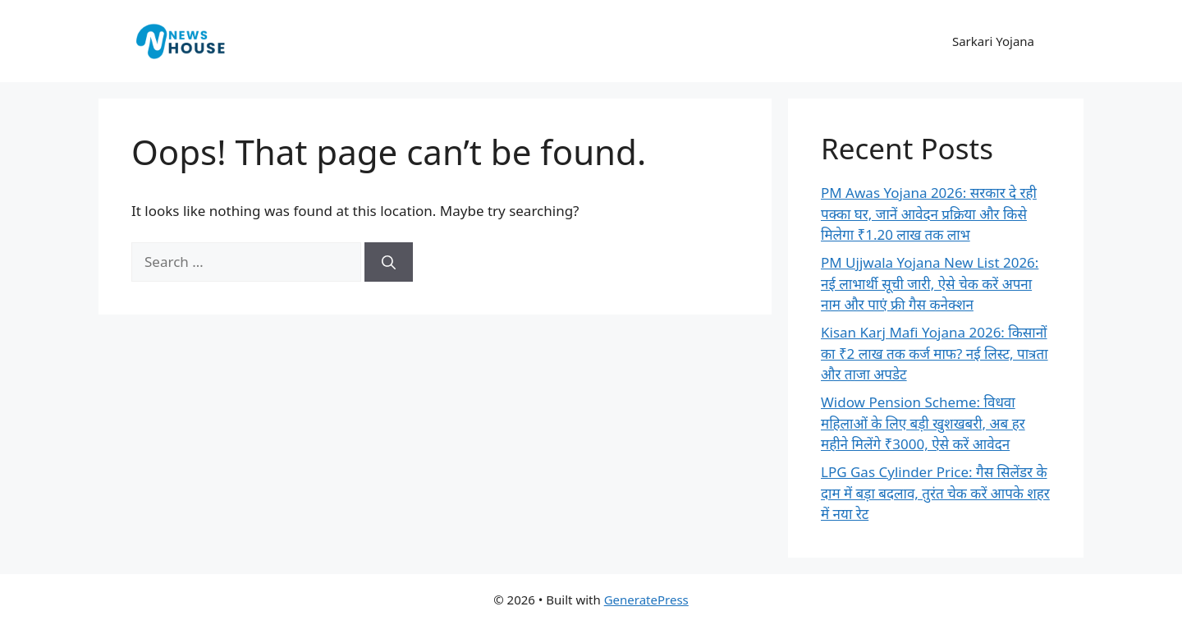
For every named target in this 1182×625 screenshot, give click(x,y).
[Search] (388, 262)
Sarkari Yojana (993, 41)
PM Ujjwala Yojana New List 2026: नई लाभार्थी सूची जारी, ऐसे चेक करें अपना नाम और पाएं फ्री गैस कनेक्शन (929, 283)
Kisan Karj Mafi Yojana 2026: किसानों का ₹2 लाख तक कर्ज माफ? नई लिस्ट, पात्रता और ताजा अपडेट (934, 353)
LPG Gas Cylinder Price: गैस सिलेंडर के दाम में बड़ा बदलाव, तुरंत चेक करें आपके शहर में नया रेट (935, 492)
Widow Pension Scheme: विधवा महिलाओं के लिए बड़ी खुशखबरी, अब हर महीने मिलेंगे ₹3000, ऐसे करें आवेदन (923, 423)
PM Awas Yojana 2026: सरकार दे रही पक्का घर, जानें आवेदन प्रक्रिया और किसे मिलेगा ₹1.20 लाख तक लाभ (929, 213)
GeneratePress (646, 599)
